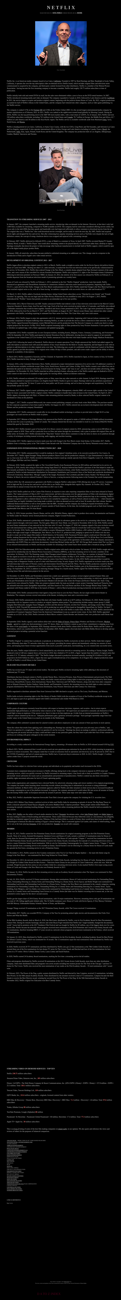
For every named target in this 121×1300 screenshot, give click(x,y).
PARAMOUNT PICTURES (14, 1171)
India (18, 132)
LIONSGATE (10, 1160)
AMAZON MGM (11, 1140)
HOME (79, 13)
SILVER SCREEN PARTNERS (15, 1176)
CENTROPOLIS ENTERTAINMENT (17, 1151)
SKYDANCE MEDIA (13, 1177)
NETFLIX (9, 1166)
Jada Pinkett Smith (91, 814)
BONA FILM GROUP (13, 1148)
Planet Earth (66, 1281)
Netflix (19, 814)
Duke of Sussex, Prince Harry (69, 622)
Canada (70, 117)
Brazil (104, 129)
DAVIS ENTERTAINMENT (14, 1155)
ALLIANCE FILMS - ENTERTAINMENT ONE (19, 1142)
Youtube (57, 824)
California (57, 81)
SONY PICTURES (12, 1179)
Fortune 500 (38, 110)
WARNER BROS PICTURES (15, 1190)
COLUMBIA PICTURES (13, 1153)
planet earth (62, 1129)
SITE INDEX (57, 13)
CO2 (112, 744)
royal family (23, 626)
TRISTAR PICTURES (13, 1182)
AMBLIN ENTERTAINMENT (15, 1145)
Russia (22, 122)
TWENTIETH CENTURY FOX (15, 1184)
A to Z (16, 1129)
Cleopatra (62, 814)
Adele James (106, 814)
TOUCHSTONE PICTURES (14, 1180)
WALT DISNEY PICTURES (14, 1188)
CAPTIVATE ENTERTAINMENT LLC (17, 1150)
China (104, 120)
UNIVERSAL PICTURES (14, 1187)
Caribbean (110, 98)
